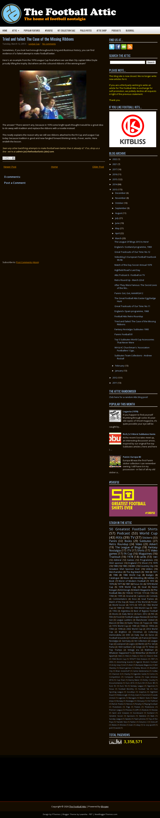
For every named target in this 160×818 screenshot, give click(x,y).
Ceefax (155, 671)
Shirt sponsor (116, 562)
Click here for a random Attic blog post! (128, 397)
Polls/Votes (86, 30)
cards (143, 557)
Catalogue (114, 577)
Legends (121, 698)
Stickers (147, 537)
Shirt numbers (125, 647)
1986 (115, 574)
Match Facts (145, 698)
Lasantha (83, 814)
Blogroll (130, 30)
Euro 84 (141, 683)
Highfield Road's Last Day (127, 270)
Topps (146, 623)
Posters (137, 707)
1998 (120, 629)
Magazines (145, 553)
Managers (132, 698)
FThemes (56, 814)
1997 (153, 659)
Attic (16, 29)
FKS (152, 614)
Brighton (123, 632)
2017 (115, 169)
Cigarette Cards (139, 674)
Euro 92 (112, 686)
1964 (148, 656)
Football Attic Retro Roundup (128, 316)
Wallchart (149, 650)
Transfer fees (121, 722)
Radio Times (134, 623)
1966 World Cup (119, 659)
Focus (111, 689)
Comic (152, 674)
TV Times (150, 647)
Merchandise (115, 571)
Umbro (149, 568)
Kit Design (125, 589)
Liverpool (121, 644)
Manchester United (145, 620)
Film (111, 617)
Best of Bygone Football (146, 611)
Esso (134, 599)
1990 (127, 608)
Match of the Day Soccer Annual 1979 (133, 264)
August (119, 213)
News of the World (138, 602)
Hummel (146, 695)
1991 (155, 608)
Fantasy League (136, 686)
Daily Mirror (128, 614)
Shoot (145, 562)
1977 (119, 583)
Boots (115, 614)
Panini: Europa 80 (132, 456)
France (145, 638)
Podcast (123, 533)
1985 (134, 626)
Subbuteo (145, 541)
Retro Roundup (118, 544)
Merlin (141, 644)
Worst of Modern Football (132, 580)
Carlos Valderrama (141, 671)
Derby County (149, 680)
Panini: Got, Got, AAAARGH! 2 (128, 293)
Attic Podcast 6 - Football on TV (129, 275)
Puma (111, 647)
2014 (115, 184)
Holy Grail (135, 695)
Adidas (150, 577)
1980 (115, 565)
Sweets (128, 719)
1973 (131, 605)
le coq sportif (149, 725)
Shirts (140, 550)
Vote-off (154, 722)
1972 (152, 580)
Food (118, 617)
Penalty (138, 704)
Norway (119, 701)
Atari (131, 665)
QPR (137, 710)
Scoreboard (138, 713)
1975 (140, 605)
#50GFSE (49, 30)
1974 (144, 593)
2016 (115, 174)
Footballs (133, 638)
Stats (152, 716)
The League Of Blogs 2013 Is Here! (131, 241)
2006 (111, 662)
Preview (129, 710)
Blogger (105, 806)
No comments (49, 43)
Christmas (137, 632)
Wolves (123, 725)
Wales (114, 725)
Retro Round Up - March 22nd (129, 280)
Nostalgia (130, 701)
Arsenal (129, 596)
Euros (151, 635)
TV (132, 537)
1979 (155, 562)
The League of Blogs (128, 547)
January (119, 370)
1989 (119, 608)
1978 (130, 557)
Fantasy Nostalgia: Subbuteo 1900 (131, 329)
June (117, 223)
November (120, 197)
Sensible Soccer (116, 716)
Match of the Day (117, 602)
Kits (119, 537)
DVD (128, 635)
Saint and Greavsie (120, 713)
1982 (152, 593)
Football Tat (143, 689)
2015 (115, 179)
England (132, 562)
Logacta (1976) (130, 411)
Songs (139, 647)
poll (110, 728)
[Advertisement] (97, 777)
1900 (120, 656)
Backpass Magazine (144, 665)
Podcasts (116, 30)
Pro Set (151, 644)
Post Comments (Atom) (27, 262)
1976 (111, 583)
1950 (127, 656)
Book (111, 580)
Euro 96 (123, 686)
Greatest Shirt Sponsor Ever (124, 568)
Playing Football (151, 704)
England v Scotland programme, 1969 (133, 246)
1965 (156, 656)
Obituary (140, 701)
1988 (142, 626)
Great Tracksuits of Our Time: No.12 (132, 251)
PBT (90, 814)
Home (4, 30)
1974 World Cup (120, 626)
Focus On (138, 583)
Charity (127, 674)
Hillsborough (122, 695)
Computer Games (132, 677)
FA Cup (128, 553)
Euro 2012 (142, 614)
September (121, 208)
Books (128, 541)
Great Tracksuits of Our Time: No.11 (132, 306)
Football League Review (136, 617)
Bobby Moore (140, 668)
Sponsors (131, 716)
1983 (124, 565)
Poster (154, 602)
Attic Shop (102, 30)
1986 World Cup (132, 574)
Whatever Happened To (120, 653)
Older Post (98, 166)
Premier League (115, 710)
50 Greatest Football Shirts (133, 529)
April (117, 233)
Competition (114, 677)
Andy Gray (116, 665)
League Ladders (124, 620)
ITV (129, 550)
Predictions (149, 707)
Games (130, 559)
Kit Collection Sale (66, 30)
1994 (111, 629)
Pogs (128, 707)
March (118, 238)
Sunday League (115, 719)
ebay (138, 725)
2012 (115, 377)
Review (155, 710)
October (119, 202)
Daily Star (139, 635)
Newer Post (10, 166)
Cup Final (121, 680)
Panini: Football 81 (123, 334)
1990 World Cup (141, 608)
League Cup (34, 43)
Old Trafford (152, 701)
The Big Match (133, 571)
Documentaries (115, 683)
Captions (141, 596)
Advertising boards (125, 662)
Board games (125, 668)
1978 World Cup (127, 586)
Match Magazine (142, 589)
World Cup (149, 533)
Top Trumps (115, 650)
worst (118, 728)
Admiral (117, 559)
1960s (134, 656)
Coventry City (147, 565)
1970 (136, 593)
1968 (128, 593)
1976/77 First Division (138, 659)
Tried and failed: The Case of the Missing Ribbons (38, 39)
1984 (111, 596)
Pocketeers (117, 707)
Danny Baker (133, 680)
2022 (115, 159)
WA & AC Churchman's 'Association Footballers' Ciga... (132, 349)
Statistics (142, 716)
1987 (127, 583)
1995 (120, 596)
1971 (155, 571)
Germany (126, 641)
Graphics (142, 692)
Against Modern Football (147, 662)
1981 (155, 556)
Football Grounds (117, 638)
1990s (151, 626)
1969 (146, 571)
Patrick (129, 704)
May (117, 228)
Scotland (150, 713)
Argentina (125, 611)
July (117, 218)
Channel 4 (116, 674)
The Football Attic (77, 806)
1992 (114, 611)
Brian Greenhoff (123, 671)
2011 (115, 382)
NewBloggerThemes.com (106, 814)
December (120, 192)
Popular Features (32, 30)
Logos (132, 644)
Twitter (133, 722)
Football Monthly (126, 689)
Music (126, 577)
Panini (113, 541)
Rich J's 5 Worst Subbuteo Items (139, 434)
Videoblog (138, 577)
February (120, 365)
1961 (142, 656)
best (131, 725)
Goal (144, 586)
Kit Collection (140, 641)
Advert (153, 544)
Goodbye (131, 692)
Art (124, 665)
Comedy (154, 596)
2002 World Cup (134, 629)
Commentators (120, 599)
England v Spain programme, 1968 (131, 311)
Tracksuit (114, 557)
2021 (115, 164)
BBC (134, 565)
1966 (155, 623)
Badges (150, 574)
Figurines (151, 686)
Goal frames (147, 599)
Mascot (112, 623)
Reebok (145, 710)
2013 (115, 189)
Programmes (146, 559)
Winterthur (141, 653)
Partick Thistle (117, 704)
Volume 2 (143, 722)
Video (139, 544)
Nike (122, 623)
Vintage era (133, 650)
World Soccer (119, 605)
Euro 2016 (130, 683)
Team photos (140, 719)
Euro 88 (151, 683)
